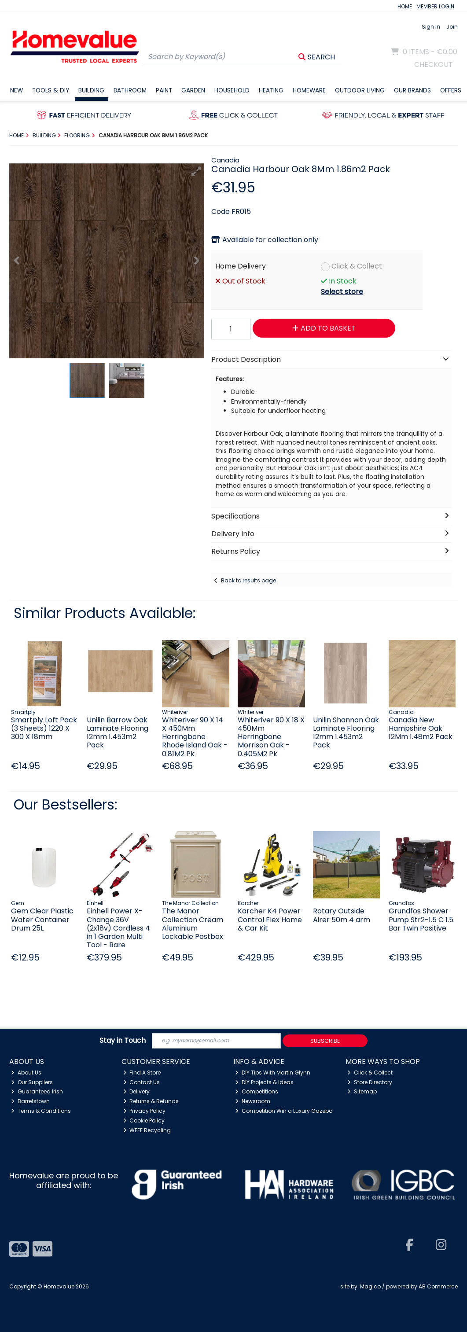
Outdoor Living (360, 90)
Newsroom (252, 1101)
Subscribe (325, 1041)
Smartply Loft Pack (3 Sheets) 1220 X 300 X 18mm (44, 728)
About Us (26, 1072)
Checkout (433, 64)
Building (91, 90)
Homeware (309, 90)
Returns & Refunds (151, 1101)
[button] (196, 171)
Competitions (256, 1091)
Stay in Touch (122, 1040)
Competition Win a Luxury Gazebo (283, 1111)
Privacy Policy (144, 1111)
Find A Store (142, 1072)
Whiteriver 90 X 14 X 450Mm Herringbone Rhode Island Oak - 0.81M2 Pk (195, 737)
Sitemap (362, 1091)
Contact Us (141, 1082)
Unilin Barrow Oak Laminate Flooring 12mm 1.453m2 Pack (117, 733)
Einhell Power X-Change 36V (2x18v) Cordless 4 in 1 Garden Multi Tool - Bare (118, 928)
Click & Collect (356, 266)
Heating (271, 90)
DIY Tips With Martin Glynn (272, 1072)
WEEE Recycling (147, 1130)
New (16, 90)
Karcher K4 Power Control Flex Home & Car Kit (270, 919)
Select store (342, 291)
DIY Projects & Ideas (264, 1082)
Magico (370, 1286)
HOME (404, 6)
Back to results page (248, 580)
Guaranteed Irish (37, 1091)
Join (452, 26)
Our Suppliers (32, 1082)
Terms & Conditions (41, 1111)
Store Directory (369, 1082)
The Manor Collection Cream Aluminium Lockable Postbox (192, 924)
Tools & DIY (50, 90)
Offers (450, 90)
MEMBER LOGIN (435, 6)
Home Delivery (240, 266)
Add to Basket (324, 328)
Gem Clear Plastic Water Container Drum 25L (42, 919)
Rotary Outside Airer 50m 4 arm (341, 915)
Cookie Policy (144, 1120)
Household (232, 90)
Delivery (136, 1091)
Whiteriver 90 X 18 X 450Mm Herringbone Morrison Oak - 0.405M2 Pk (271, 737)
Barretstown (30, 1101)
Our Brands (412, 90)
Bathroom (130, 90)
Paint (164, 90)
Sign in (431, 26)
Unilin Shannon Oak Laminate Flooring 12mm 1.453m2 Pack (346, 733)
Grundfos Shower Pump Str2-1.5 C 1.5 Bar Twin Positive (421, 919)
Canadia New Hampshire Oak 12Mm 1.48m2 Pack (420, 728)
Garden (193, 90)
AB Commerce (438, 1286)
